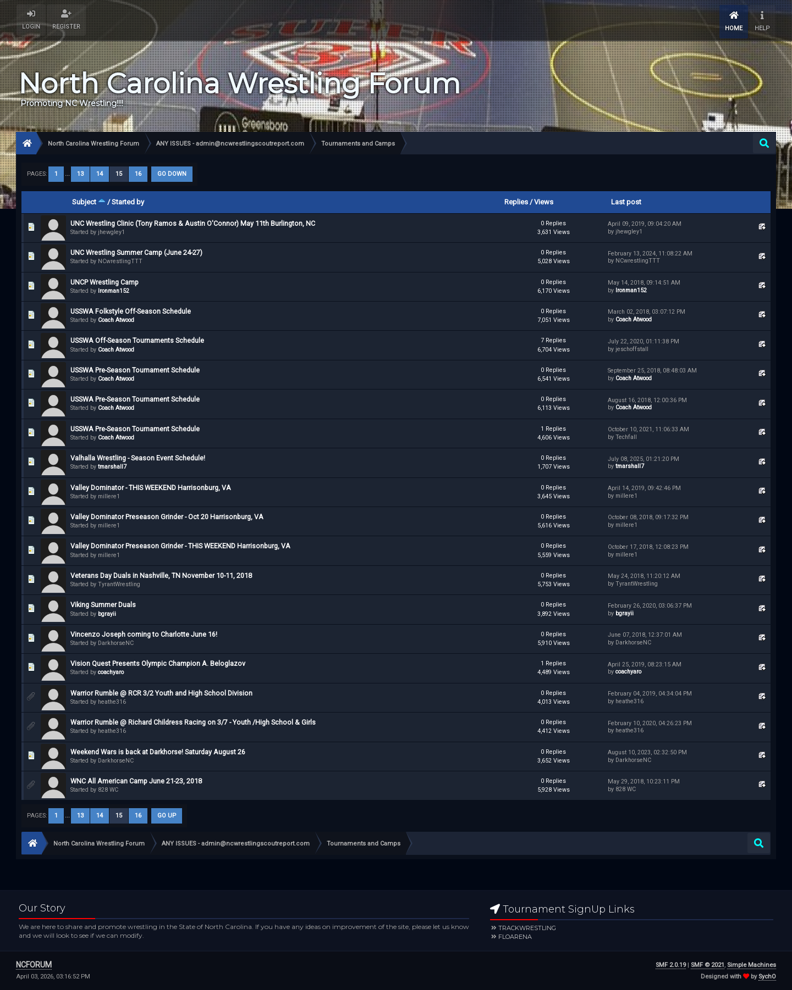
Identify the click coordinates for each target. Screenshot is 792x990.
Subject (89, 202)
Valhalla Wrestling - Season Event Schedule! (137, 458)
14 (99, 173)
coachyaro (111, 672)
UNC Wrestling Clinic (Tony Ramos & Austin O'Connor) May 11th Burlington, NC (192, 223)
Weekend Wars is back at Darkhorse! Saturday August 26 (157, 752)
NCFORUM (34, 964)
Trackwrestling (527, 928)
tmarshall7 (112, 466)
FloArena (515, 937)
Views (543, 202)
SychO (767, 976)
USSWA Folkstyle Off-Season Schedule (130, 311)
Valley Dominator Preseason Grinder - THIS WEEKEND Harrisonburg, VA (180, 546)
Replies (516, 202)
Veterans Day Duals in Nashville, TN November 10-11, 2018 (161, 575)
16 (138, 173)
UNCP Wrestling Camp (104, 282)
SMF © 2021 (707, 965)
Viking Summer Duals (103, 604)
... (68, 173)
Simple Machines (751, 965)
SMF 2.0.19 (671, 965)
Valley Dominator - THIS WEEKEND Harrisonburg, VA (150, 487)
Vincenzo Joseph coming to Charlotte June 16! (143, 634)
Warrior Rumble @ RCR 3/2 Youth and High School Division (161, 693)
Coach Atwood (116, 320)
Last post (626, 202)
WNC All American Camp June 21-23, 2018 (136, 781)
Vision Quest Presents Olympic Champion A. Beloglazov (157, 663)
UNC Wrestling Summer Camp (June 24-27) (136, 252)
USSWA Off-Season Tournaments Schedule (137, 340)
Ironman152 (113, 290)
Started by (128, 202)
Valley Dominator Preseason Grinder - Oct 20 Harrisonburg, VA (166, 517)
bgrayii (107, 614)
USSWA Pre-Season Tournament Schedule (135, 370)
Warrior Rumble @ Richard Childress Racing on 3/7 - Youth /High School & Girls (193, 722)
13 (80, 173)
